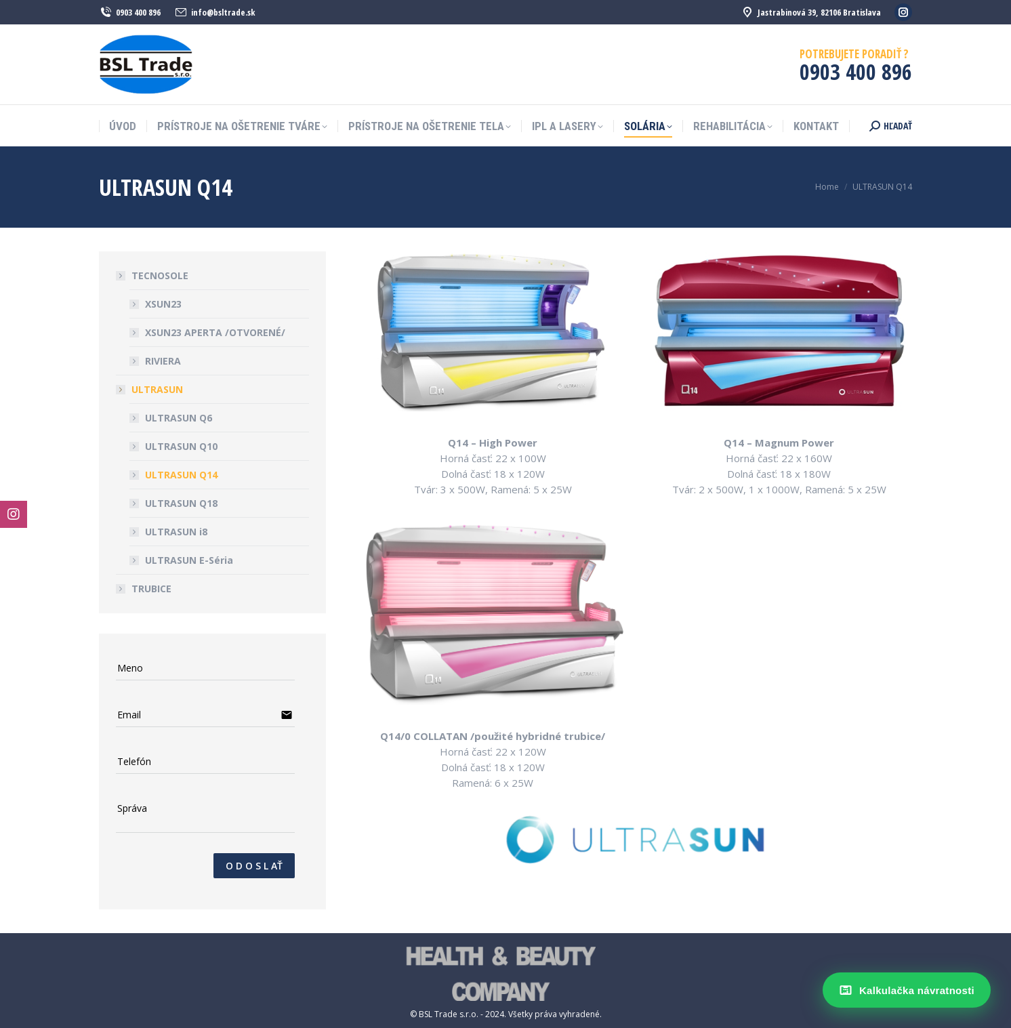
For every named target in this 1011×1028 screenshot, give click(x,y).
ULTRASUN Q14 (181, 474)
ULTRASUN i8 (176, 531)
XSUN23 (163, 303)
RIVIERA (163, 360)
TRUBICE (151, 588)
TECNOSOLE (153, 275)
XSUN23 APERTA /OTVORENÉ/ (215, 332)
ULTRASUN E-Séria (189, 560)
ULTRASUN (150, 389)
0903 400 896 (130, 12)
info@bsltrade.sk (214, 12)
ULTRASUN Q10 (181, 446)
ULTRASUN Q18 (181, 503)
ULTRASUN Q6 (178, 417)
